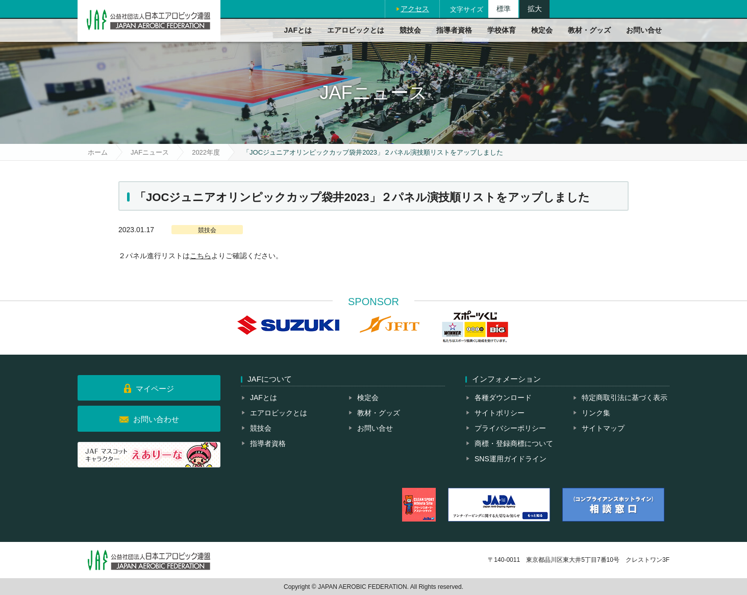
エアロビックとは (355, 30)
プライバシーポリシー (510, 428)
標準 (503, 9)
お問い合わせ (156, 419)
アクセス (415, 9)
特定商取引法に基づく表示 (624, 397)
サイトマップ (603, 428)
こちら (200, 256)
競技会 (410, 30)
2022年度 (206, 152)
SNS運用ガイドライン (510, 459)
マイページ (155, 388)
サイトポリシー (500, 413)
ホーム (98, 152)
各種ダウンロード (503, 397)
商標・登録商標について (514, 443)
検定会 (542, 30)
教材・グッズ (589, 30)
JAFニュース (150, 152)
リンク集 (596, 413)
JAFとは (298, 30)
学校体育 (501, 30)
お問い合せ (644, 30)
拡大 (535, 9)
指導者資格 (454, 30)
